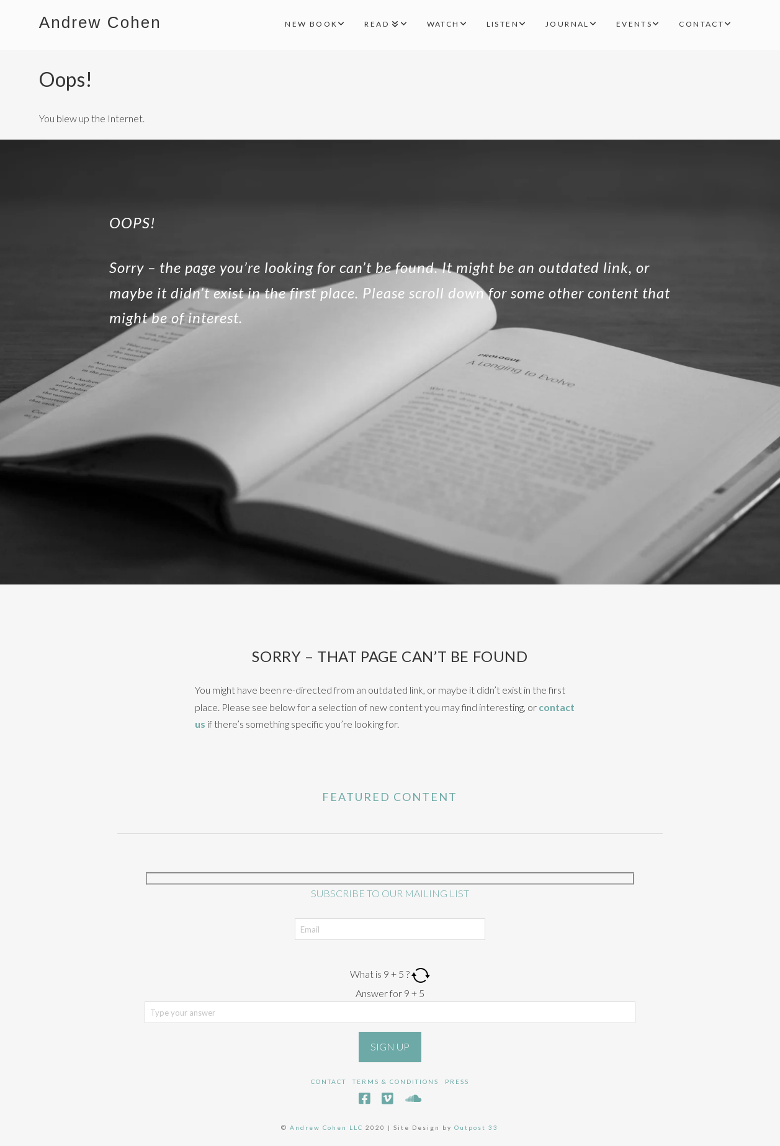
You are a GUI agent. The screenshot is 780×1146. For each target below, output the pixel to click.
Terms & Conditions (395, 1081)
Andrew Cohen (100, 22)
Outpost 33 (476, 1127)
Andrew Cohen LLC (326, 1127)
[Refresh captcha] (420, 974)
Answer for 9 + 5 (390, 993)
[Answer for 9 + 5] (390, 1012)
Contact (328, 1081)
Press (457, 1081)
